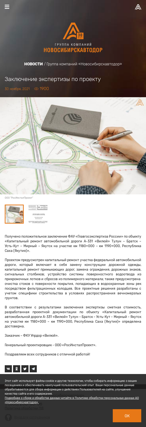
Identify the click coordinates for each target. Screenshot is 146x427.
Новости (33, 64)
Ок (127, 416)
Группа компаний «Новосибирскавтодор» (84, 64)
